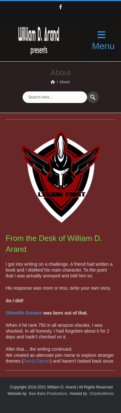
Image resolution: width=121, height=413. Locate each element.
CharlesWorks (101, 393)
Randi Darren (36, 361)
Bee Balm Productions (48, 393)
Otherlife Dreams (24, 312)
